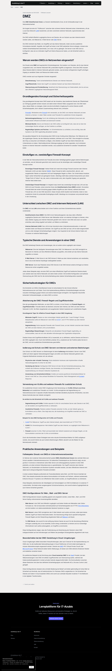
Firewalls (28, 112)
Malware (65, 517)
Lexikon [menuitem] (97, 3)
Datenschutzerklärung (39, 638)
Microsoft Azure (28, 549)
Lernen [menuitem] (85, 3)
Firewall (44, 112)
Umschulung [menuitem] (77, 3)
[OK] (31, 667)
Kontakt (36, 647)
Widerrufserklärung (39, 641)
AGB (35, 644)
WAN (48, 171)
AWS (61, 546)
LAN (37, 31)
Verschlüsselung (83, 506)
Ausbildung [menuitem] (52, 3)
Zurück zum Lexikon (28, 584)
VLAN (27, 422)
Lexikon (17, 7)
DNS (55, 40)
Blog (12, 635)
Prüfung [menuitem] (61, 3)
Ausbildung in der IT (18, 3)
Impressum (36, 635)
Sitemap (13, 638)
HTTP (59, 320)
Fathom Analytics (27, 660)
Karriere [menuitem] (68, 3)
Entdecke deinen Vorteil (56, 618)
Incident (81, 376)
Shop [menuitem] (91, 3)
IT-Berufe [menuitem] (43, 3)
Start (12, 7)
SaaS (72, 555)
